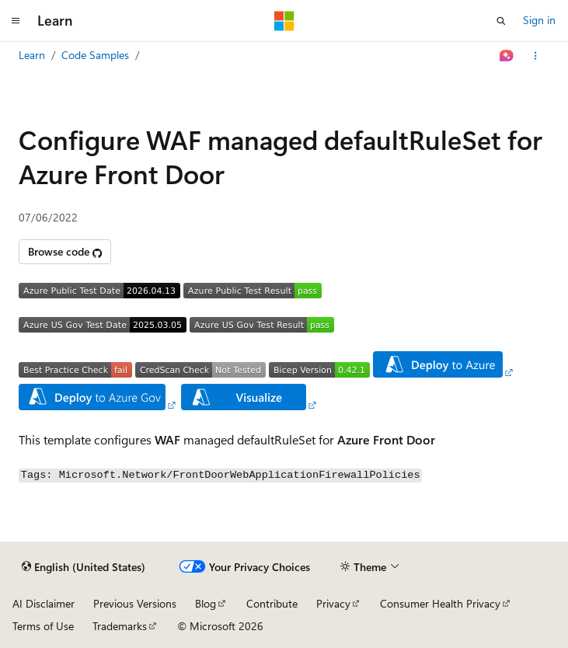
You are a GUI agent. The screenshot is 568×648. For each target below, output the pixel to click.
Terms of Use (43, 625)
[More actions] (535, 56)
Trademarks (119, 625)
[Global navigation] (15, 21)
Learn (32, 54)
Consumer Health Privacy (440, 603)
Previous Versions (134, 603)
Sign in (539, 19)
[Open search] (501, 21)
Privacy (333, 603)
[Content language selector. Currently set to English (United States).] (83, 567)
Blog (205, 603)
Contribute (272, 603)
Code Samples (95, 54)
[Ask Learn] (507, 56)
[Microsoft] (284, 21)
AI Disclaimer (43, 603)
